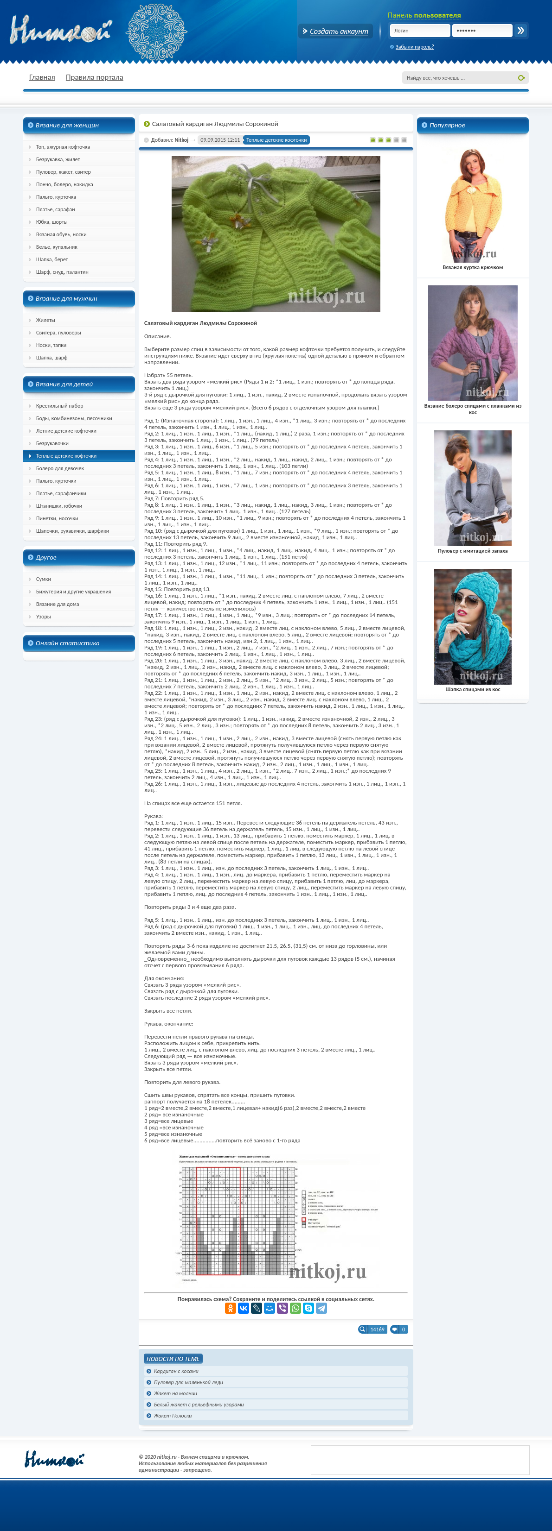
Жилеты (45, 320)
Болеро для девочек (60, 468)
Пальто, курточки (56, 481)
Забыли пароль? (415, 47)
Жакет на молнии (175, 1393)
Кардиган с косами (176, 1371)
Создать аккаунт (335, 31)
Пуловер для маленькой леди (188, 1382)
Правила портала (94, 77)
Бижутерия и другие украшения (73, 591)
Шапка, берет (52, 259)
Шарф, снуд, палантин (62, 272)
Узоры (43, 616)
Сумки (43, 579)
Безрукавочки (52, 443)
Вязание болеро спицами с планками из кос (473, 406)
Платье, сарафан (55, 209)
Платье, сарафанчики (61, 493)
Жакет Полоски (173, 1415)
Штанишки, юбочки (59, 506)
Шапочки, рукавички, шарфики (72, 531)
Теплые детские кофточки (66, 456)
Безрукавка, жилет (58, 159)
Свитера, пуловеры (58, 332)
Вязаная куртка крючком (473, 264)
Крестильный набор (59, 406)
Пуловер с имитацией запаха (473, 547)
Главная (42, 77)
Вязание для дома (57, 604)
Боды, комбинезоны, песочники (74, 418)
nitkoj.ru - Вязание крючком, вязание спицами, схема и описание (83, 30)
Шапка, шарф (52, 357)
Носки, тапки (51, 345)
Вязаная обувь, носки (61, 234)
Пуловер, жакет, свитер (63, 172)
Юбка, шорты (52, 222)
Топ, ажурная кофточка (63, 147)
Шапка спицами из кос (472, 686)
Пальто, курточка (56, 197)
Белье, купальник (56, 247)
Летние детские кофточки (66, 431)
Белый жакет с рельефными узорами (199, 1404)
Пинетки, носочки (57, 518)
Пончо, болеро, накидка (64, 184)
